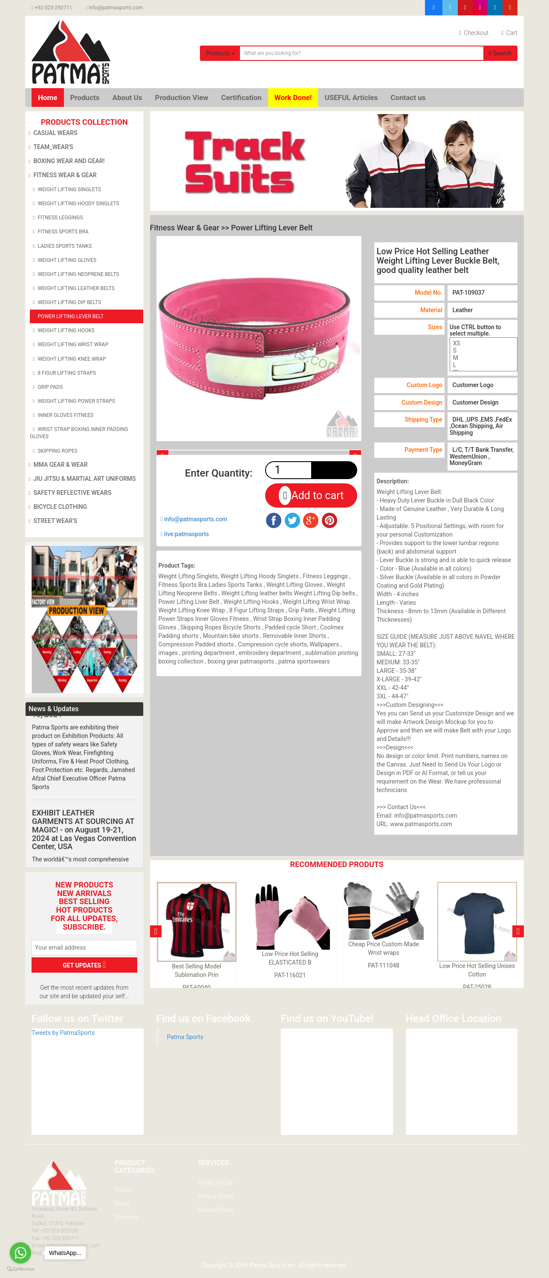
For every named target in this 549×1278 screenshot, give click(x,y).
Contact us (407, 97)
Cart (509, 32)
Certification (241, 97)
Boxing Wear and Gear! (65, 161)
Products (220, 53)
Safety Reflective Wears (68, 493)
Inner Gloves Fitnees (61, 415)
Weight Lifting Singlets (65, 189)
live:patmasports (185, 534)
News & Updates (53, 709)
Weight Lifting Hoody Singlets (74, 203)
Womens (126, 1217)
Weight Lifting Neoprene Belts (74, 274)
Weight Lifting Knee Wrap (68, 359)
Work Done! (293, 97)
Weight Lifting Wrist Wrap (69, 344)
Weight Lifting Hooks (62, 330)
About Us (127, 97)
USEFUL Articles (351, 97)
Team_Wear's (49, 147)
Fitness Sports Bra (59, 231)
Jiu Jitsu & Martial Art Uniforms (81, 479)
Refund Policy (216, 1209)
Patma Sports (185, 1037)
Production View (181, 97)
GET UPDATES (84, 964)
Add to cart (311, 495)
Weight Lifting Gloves (63, 260)
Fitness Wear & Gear (61, 175)
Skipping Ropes (54, 451)
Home (48, 97)
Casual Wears (51, 133)
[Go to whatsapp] (20, 1253)
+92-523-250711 (52, 8)
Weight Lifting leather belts (72, 288)
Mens (122, 1203)
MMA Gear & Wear (57, 465)
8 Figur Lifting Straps (63, 373)
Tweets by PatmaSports (63, 1032)
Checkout (474, 32)
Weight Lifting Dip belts (65, 302)
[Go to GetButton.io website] (20, 1269)
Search (499, 53)
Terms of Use (215, 1182)
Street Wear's (51, 521)
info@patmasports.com (114, 8)
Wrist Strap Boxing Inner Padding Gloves (79, 432)
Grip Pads (46, 387)
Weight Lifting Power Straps (72, 401)
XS (483, 343)
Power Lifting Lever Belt (67, 316)
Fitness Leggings (56, 217)
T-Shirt (123, 1189)
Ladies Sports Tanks (61, 246)
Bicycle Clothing (56, 507)
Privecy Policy (216, 1196)
